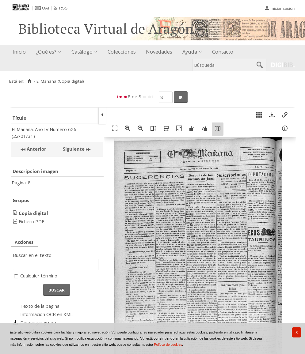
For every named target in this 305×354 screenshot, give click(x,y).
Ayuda (189, 51)
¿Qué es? (46, 51)
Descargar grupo (38, 322)
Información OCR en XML (46, 314)
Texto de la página (39, 306)
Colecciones (122, 51)
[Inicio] (29, 81)
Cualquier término (38, 276)
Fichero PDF (31, 221)
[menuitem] (20, 52)
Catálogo (82, 51)
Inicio (19, 51)
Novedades (159, 51)
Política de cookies (168, 344)
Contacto (222, 51)
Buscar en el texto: (32, 255)
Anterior (35, 149)
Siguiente (74, 149)
